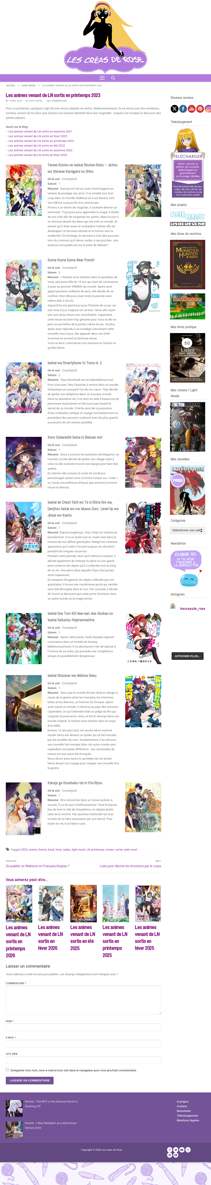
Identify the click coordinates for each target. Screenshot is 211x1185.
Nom (10, 1021)
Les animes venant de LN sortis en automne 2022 (41, 150)
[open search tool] (113, 78)
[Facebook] (169, 1149)
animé (33, 849)
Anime (42, 849)
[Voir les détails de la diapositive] (187, 264)
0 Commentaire (57, 101)
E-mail (11, 1037)
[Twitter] (175, 1149)
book (51, 849)
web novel (130, 849)
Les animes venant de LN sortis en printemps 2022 (41, 141)
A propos (183, 1101)
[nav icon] (102, 78)
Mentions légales (188, 1120)
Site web (11, 1054)
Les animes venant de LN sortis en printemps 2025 (115, 941)
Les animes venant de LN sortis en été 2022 (37, 145)
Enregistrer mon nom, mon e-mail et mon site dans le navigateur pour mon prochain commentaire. (74, 1070)
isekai (67, 849)
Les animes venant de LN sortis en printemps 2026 (18, 941)
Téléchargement (187, 1115)
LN (88, 849)
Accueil (10, 85)
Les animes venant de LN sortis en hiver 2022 (38, 136)
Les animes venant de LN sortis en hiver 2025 (147, 937)
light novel (78, 849)
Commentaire (16, 983)
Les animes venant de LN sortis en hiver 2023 (37, 155)
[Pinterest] (169, 1155)
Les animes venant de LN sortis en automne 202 (40, 131)
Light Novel (29, 85)
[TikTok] (175, 1155)
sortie (119, 849)
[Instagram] (188, 1149)
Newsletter (184, 1111)
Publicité (11, 1151)
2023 (24, 849)
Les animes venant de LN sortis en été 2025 (82, 937)
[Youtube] (181, 1149)
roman (110, 849)
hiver (59, 849)
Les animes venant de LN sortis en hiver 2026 (50, 937)
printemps (97, 849)
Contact (182, 1106)
